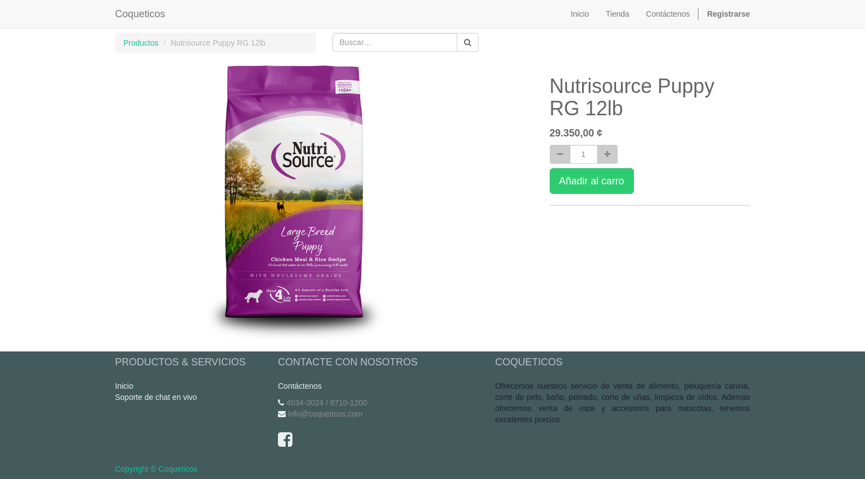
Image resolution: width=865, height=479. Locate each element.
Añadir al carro (591, 181)
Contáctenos (300, 386)
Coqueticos (140, 13)
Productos (141, 42)
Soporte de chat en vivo (156, 397)
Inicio (124, 386)
